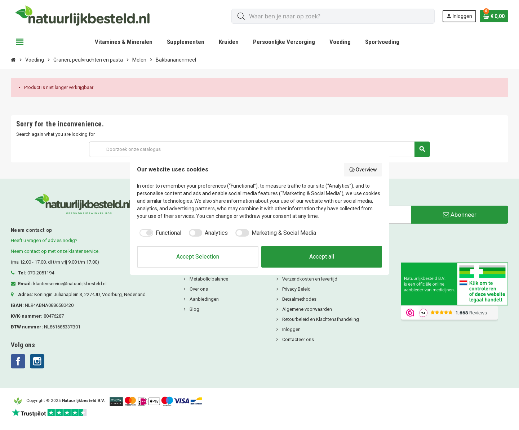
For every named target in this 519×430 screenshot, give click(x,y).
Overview (363, 169)
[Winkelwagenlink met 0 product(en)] (494, 16)
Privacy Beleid (296, 289)
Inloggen (291, 329)
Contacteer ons (297, 339)
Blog (193, 309)
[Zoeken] (259, 149)
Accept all (321, 256)
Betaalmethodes (298, 299)
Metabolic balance (208, 279)
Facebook (18, 361)
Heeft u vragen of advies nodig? (44, 240)
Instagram (37, 361)
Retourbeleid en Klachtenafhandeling (320, 319)
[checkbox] (159, 233)
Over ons (198, 289)
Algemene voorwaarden (306, 309)
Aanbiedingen (203, 299)
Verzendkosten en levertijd (309, 279)
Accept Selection (197, 256)
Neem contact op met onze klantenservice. (55, 251)
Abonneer (459, 214)
